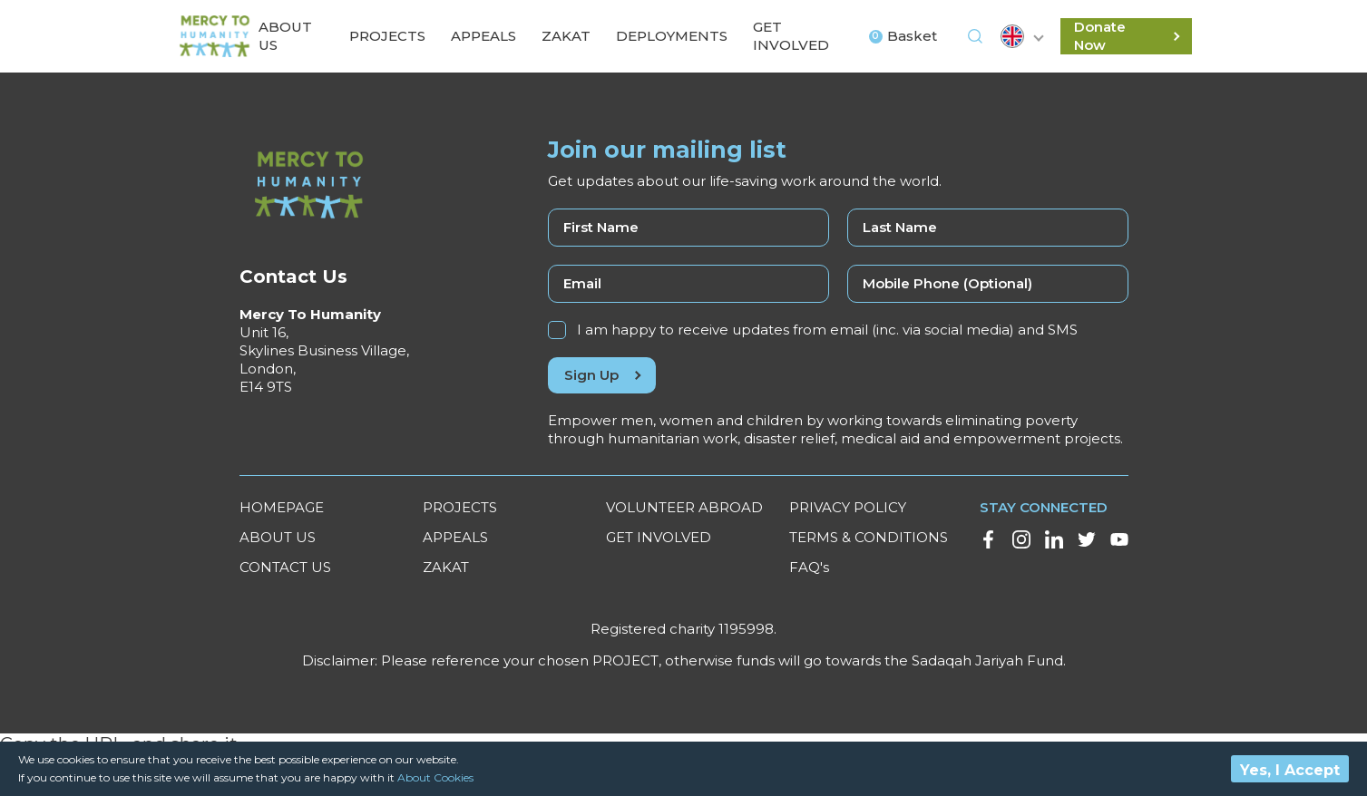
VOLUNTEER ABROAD (684, 507)
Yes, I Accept (1290, 770)
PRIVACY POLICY (847, 507)
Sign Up (602, 374)
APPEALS (455, 537)
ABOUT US (277, 537)
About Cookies (435, 777)
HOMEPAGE (281, 507)
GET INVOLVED (658, 537)
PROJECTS (460, 507)
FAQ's (809, 567)
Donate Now (1126, 35)
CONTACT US (285, 567)
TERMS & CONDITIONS (868, 537)
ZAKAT (446, 567)
